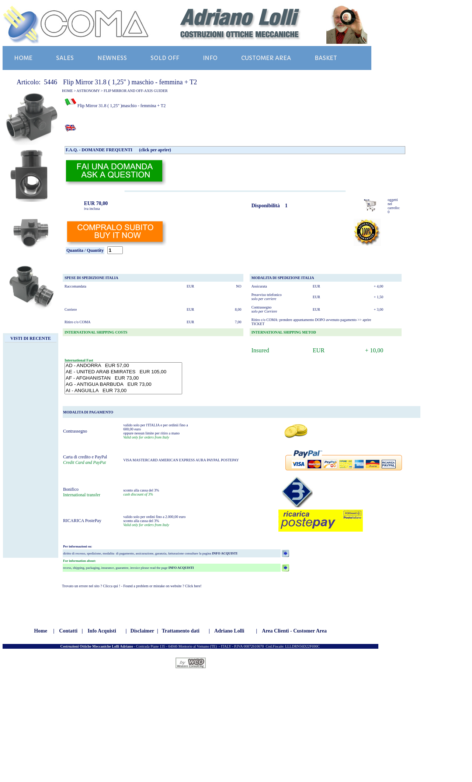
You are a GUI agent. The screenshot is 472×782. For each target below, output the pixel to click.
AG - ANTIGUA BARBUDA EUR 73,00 (123, 384)
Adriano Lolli (229, 631)
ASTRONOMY (88, 91)
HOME (23, 57)
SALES (65, 57)
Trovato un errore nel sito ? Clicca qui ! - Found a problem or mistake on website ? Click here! (132, 586)
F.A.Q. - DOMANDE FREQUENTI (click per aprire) (118, 149)
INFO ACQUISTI (224, 553)
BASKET (326, 57)
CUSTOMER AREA (266, 57)
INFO (210, 57)
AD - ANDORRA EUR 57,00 (123, 366)
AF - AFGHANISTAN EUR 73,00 (123, 378)
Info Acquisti (101, 631)
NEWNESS (112, 57)
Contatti (68, 631)
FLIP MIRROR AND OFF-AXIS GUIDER (136, 91)
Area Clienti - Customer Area (294, 631)
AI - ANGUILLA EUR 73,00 (123, 391)
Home (40, 631)
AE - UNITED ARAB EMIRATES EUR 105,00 (123, 372)
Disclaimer (143, 631)
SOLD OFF (164, 57)
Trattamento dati (180, 631)
